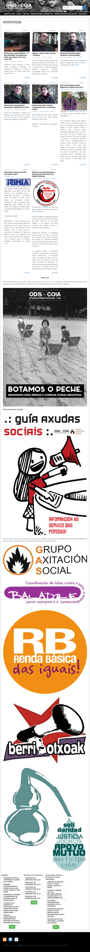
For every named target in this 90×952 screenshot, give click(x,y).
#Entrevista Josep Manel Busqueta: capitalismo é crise (16, 106)
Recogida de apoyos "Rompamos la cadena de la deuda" (12, 879)
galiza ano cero (80, 89)
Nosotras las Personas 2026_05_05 (32, 878)
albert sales (64, 57)
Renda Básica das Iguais (66, 14)
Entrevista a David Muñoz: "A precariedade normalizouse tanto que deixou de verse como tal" (16, 56)
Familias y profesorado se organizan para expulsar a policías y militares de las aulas (12, 918)
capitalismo (23, 109)
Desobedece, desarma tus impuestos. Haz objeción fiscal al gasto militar (12, 897)
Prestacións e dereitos (42, 14)
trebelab (19, 945)
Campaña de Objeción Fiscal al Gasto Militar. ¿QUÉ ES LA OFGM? (55, 884)
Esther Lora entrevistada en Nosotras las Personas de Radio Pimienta (43, 174)
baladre (63, 89)
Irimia (12, 176)
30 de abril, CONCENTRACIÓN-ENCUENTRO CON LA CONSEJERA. (54, 903)
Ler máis (27, 78)
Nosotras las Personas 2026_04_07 (32, 897)
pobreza (70, 57)
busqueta (7, 109)
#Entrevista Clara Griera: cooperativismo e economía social (43, 107)
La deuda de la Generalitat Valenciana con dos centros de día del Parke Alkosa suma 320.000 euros (11, 907)
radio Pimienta (47, 178)
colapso (38, 57)
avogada (40, 178)
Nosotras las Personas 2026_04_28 (32, 883)
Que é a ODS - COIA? (13, 14)
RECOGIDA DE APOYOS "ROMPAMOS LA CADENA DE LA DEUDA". (55, 920)
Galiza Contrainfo (79, 63)
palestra (50, 57)
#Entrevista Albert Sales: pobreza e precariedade (70, 54)
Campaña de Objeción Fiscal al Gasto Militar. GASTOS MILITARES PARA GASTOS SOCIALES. (55, 912)
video (74, 57)
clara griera (35, 111)
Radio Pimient (38, 211)
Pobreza (25, 30)
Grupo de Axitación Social (12, 539)
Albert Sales (75, 65)
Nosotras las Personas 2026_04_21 (32, 888)
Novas (26, 14)
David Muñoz (12, 61)
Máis (12, 927)
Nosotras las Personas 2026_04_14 (32, 892)
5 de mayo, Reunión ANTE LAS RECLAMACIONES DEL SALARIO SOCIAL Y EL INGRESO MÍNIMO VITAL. (55, 894)
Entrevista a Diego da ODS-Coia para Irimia (15, 173)
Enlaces (83, 14)
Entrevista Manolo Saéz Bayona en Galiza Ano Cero (71, 86)
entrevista (19, 61)
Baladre (47, 235)
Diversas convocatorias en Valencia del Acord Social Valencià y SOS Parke (12, 888)
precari (6, 61)
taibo (34, 57)
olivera (41, 111)
